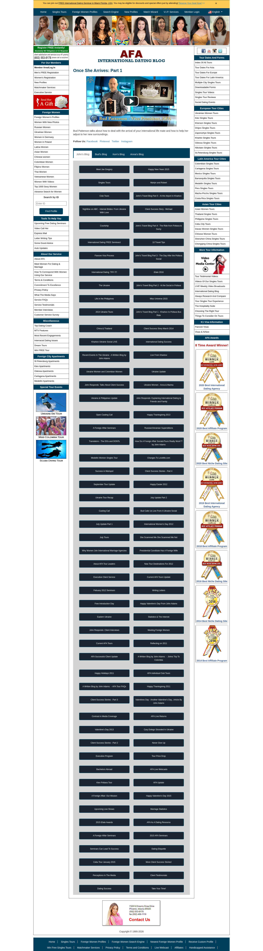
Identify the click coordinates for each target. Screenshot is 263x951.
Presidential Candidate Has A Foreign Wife (159, 550)
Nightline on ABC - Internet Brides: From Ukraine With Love (104, 211)
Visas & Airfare (202, 332)
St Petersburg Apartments (46, 361)
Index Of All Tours (203, 62)
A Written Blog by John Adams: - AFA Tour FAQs (104, 686)
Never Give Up (158, 743)
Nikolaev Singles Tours (206, 147)
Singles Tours (59, 12)
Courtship (104, 226)
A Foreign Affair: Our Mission (104, 796)
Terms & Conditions (43, 280)
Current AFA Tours (104, 643)
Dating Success (104, 888)
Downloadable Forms (205, 87)
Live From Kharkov (158, 355)
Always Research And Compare (210, 296)
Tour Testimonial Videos (206, 276)
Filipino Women (41, 167)
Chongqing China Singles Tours (210, 244)
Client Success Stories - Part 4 (158, 471)
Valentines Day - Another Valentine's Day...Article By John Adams (159, 701)
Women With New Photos (46, 122)
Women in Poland (42, 142)
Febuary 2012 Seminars (104, 590)
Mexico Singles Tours (205, 173)
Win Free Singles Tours (59, 947)
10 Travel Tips (158, 242)
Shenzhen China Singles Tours (210, 238)
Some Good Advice (43, 243)
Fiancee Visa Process (104, 255)
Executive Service (43, 92)
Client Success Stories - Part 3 (104, 700)
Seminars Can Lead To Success (104, 849)
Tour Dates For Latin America (209, 77)
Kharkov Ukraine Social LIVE (104, 342)
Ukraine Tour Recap (104, 497)
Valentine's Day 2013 (104, 729)
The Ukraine (104, 285)
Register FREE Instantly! (51, 49)
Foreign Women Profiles (84, 12)
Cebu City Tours (203, 224)
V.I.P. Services (171, 12)
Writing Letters (158, 590)
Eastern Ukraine (104, 617)
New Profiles (131, 12)
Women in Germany (44, 137)
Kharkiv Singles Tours (205, 138)
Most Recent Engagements (47, 335)
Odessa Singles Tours (205, 143)
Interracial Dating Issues (46, 340)
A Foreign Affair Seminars (104, 428)
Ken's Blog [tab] (119, 154)
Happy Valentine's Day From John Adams (158, 603)
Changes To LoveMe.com (158, 458)
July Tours (104, 537)
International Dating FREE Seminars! (104, 242)
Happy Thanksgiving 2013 (158, 415)
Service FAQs (41, 300)
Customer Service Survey (46, 314)
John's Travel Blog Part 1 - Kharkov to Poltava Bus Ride (158, 313)
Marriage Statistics (158, 809)
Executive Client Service (104, 577)
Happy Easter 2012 (158, 484)
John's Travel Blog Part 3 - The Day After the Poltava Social (158, 257)
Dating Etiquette (158, 849)
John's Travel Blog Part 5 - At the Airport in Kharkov (158, 196)
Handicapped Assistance (202, 947)
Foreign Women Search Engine (128, 941)
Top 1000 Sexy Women (45, 186)
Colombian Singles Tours (207, 163)
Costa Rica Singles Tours (207, 198)
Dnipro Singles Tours (205, 128)
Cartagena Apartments (45, 376)
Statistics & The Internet (158, 617)
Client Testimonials (158, 875)
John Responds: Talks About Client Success (104, 385)
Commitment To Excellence (47, 285)
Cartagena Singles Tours (207, 168)
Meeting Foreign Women (159, 630)
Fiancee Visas (202, 327)
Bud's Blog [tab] (101, 154)
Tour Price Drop (159, 756)
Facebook (92, 141)
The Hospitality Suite (205, 306)
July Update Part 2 (158, 497)
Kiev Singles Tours (204, 118)
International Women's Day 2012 (158, 524)
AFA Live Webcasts (158, 769)
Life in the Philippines (104, 299)
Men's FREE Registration (46, 72)
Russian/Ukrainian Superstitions (158, 428)
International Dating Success (159, 342)
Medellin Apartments (44, 381)
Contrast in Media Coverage (104, 716)
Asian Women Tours (205, 209)
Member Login (192, 12)
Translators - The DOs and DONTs (104, 441)
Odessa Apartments (44, 371)
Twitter (115, 141)
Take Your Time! (158, 888)
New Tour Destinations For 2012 (158, 564)
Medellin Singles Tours (206, 183)
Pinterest (105, 141)
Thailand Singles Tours (206, 214)
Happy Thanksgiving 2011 (158, 686)
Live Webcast (162, 947)
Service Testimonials (44, 305)
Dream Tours (40, 345)
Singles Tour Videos (204, 92)
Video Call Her (41, 228)
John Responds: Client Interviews (104, 630)
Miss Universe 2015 (158, 299)
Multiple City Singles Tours (208, 82)
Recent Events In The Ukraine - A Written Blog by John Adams (104, 357)
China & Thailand (104, 328)
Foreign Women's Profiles (46, 117)
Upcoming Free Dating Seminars (50, 223)
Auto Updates (41, 248)
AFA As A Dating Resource (158, 822)
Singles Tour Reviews (205, 97)
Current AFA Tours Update (158, 577)
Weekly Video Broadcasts (210, 286)
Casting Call (104, 511)
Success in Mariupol (104, 471)
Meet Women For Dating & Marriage (47, 265)
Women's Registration (45, 77)
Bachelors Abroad (104, 769)
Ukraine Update (159, 372)
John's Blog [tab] (82, 154)
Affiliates (178, 947)
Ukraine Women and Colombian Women (104, 372)
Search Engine (111, 12)
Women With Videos (44, 181)
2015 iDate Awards (104, 822)
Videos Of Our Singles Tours (209, 281)
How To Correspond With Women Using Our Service (50, 273)
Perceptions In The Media (104, 875)
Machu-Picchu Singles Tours (209, 193)
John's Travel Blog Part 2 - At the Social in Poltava (158, 285)
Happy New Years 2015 (158, 169)
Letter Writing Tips (43, 238)
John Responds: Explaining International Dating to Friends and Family (158, 400)
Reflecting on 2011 (158, 643)
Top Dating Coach (43, 325)
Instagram (127, 141)
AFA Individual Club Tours (158, 673)
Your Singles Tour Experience (209, 301)
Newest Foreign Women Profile (166, 941)
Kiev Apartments (42, 366)
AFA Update (158, 782)
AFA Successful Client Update (104, 656)
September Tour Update (104, 484)
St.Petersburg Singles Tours (208, 152)
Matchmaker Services (44, 87)
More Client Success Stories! (159, 862)
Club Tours (104, 196)
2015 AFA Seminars (158, 835)
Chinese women (42, 157)
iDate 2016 (159, 272)
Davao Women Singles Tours (209, 229)
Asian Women (41, 152)
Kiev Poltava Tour (104, 782)
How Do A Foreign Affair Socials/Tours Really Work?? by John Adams (158, 443)
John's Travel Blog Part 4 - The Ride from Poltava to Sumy (159, 227)
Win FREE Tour (41, 350)
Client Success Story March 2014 (158, 328)
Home (43, 12)
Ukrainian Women (43, 132)
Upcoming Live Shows (104, 809)
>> (192, 3)
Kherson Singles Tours (206, 123)
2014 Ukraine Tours (104, 312)
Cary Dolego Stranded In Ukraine (159, 729)
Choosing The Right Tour (207, 311)
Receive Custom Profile (201, 941)
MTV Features (41, 330)
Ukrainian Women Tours (206, 113)
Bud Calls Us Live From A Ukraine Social (159, 511)
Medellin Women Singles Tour (104, 458)
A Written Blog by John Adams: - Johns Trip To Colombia (159, 658)
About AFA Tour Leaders (104, 564)
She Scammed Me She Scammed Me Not (158, 537)
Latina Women (41, 147)
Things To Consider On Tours (209, 316)
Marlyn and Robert (158, 182)
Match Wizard (151, 12)
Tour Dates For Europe (206, 72)
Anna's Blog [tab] (137, 154)
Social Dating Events (205, 102)
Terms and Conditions (137, 947)
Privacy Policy (41, 290)
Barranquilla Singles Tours (207, 178)
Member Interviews (43, 310)
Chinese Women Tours (206, 234)
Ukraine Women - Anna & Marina (158, 385)
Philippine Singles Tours (206, 219)
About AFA (39, 259)
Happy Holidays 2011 (104, 673)
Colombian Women (43, 162)
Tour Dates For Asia (204, 67)
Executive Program (104, 756)
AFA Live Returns (159, 716)
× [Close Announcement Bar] (216, 3)
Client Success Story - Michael (158, 209)
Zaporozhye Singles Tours (207, 133)
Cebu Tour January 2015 (104, 862)
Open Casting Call (104, 415)
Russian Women (42, 127)
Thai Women (40, 172)
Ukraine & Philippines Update (104, 398)
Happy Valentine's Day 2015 (158, 796)
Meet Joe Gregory (104, 169)
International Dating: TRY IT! (104, 272)
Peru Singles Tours (204, 188)
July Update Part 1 (104, 524)
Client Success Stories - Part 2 (104, 743)
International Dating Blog (207, 291)
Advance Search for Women (48, 191)
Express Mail (40, 233)
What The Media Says (45, 295)
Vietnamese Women (44, 176)
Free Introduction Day (104, 603)
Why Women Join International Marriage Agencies (104, 550)
